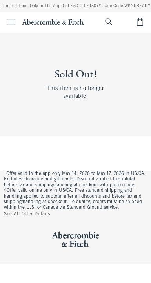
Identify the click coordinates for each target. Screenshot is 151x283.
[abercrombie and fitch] (53, 21)
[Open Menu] (8, 22)
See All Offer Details (27, 214)
